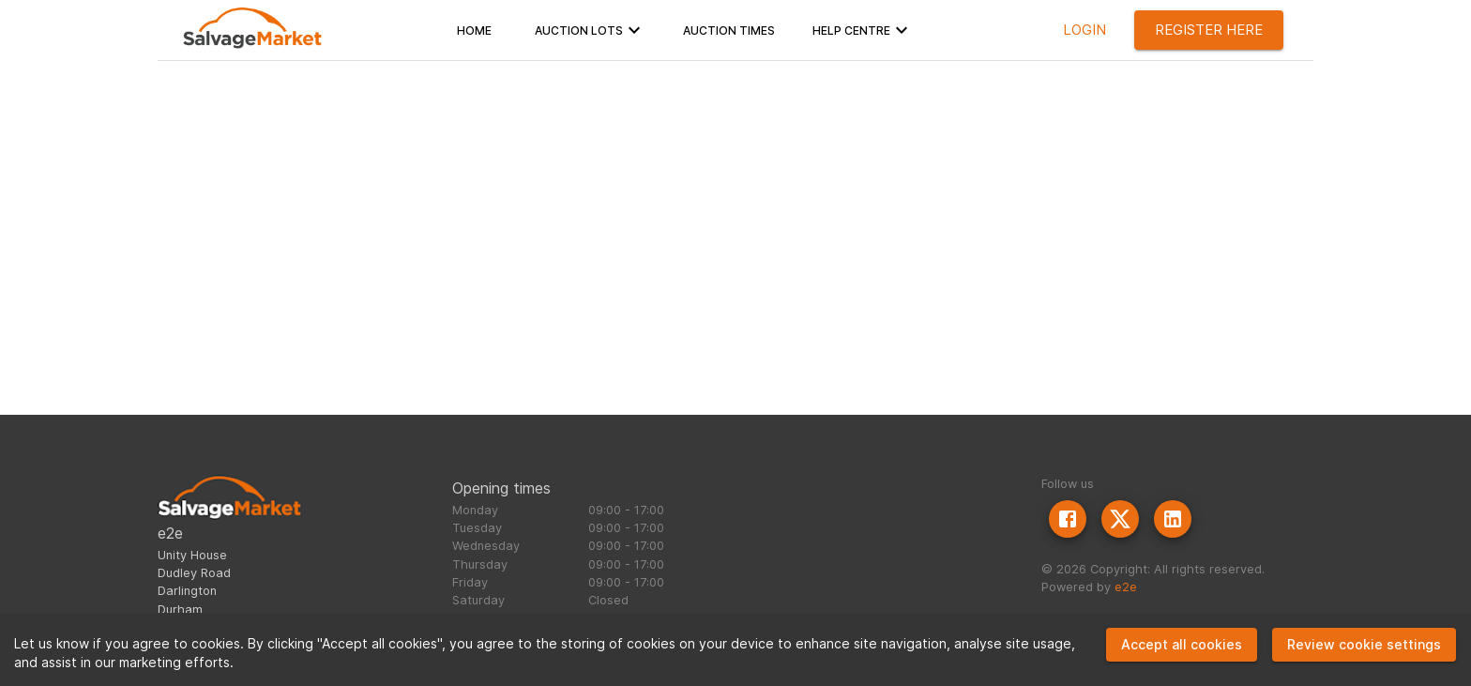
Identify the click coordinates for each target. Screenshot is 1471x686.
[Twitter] (1120, 519)
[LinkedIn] (1172, 519)
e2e (1126, 587)
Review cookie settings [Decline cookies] (1364, 644)
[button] (475, 30)
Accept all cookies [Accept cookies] (1181, 644)
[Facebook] (1067, 519)
